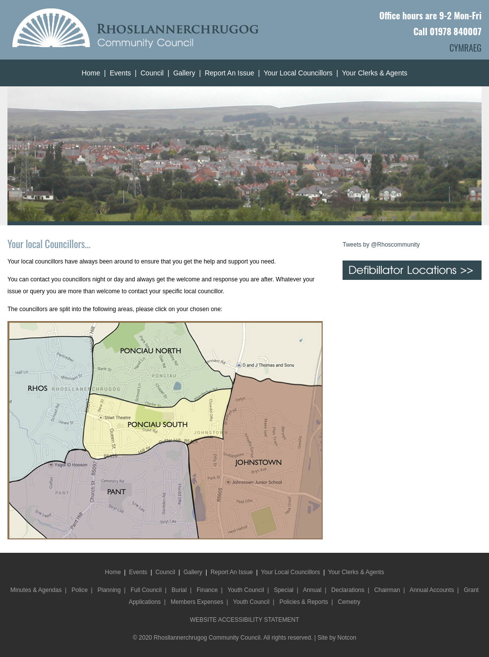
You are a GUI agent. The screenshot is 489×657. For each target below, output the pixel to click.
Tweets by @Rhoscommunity (381, 244)
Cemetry (349, 601)
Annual (312, 590)
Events (120, 73)
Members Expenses (197, 601)
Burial (179, 590)
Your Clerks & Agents (356, 572)
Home (90, 73)
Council (152, 73)
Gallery (184, 73)
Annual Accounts (432, 590)
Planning (109, 590)
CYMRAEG (465, 47)
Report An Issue (229, 73)
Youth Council (245, 590)
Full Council (146, 590)
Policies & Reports (303, 601)
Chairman (387, 590)
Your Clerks (360, 73)
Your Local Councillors (298, 73)
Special (283, 590)
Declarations (347, 590)
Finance (207, 590)
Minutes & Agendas (36, 590)
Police (79, 590)
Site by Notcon (337, 637)
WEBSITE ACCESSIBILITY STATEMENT (244, 619)
